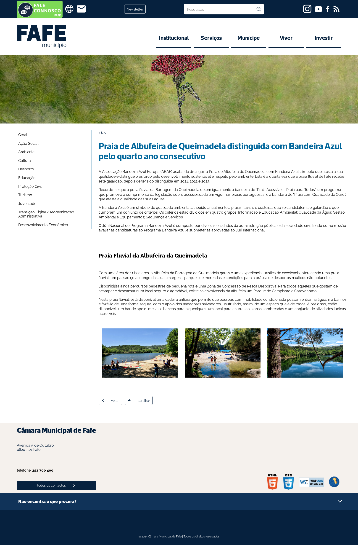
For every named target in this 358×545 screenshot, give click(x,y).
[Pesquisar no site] (220, 9)
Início (102, 132)
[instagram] (307, 8)
